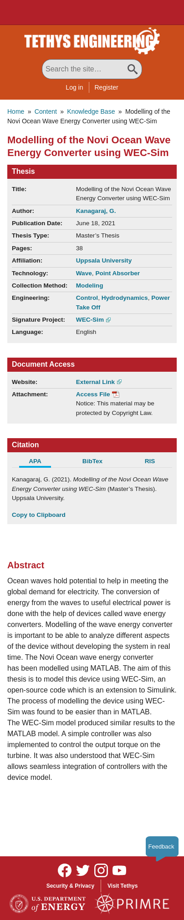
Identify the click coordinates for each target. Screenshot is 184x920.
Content (46, 111)
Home (15, 111)
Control (87, 297)
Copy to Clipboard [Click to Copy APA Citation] (39, 514)
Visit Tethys (122, 886)
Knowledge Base (91, 111)
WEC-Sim (90, 319)
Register (106, 87)
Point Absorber (117, 273)
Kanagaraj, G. (96, 210)
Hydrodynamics (125, 297)
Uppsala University (104, 260)
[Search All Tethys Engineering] (92, 69)
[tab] (40, 462)
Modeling (89, 285)
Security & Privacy (70, 886)
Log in (74, 87)
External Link (95, 382)
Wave (84, 273)
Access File (93, 394)
